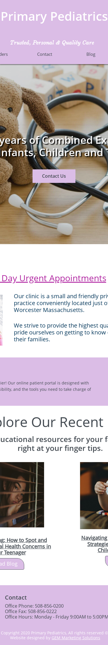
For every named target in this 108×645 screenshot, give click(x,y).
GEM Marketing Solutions (76, 637)
